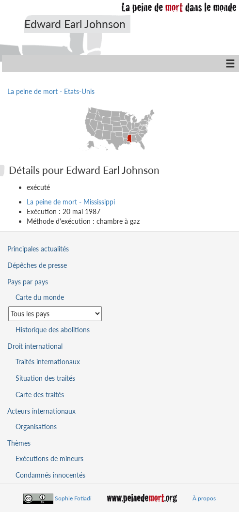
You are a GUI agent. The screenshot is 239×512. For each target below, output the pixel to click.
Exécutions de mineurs (49, 458)
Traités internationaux (48, 361)
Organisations (36, 426)
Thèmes (19, 443)
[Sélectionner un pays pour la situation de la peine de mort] (55, 313)
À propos (204, 498)
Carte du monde (40, 297)
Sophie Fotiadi (73, 498)
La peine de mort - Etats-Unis (51, 91)
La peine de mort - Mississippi (71, 202)
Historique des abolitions (53, 330)
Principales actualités (38, 249)
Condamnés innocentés (50, 475)
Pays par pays (27, 282)
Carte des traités (40, 394)
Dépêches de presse (37, 265)
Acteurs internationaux (41, 411)
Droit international (35, 346)
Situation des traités (45, 378)
